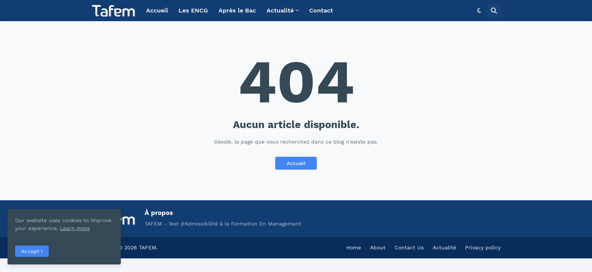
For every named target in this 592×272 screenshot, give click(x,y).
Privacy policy (483, 247)
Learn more (75, 228)
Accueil (296, 163)
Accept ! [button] (32, 251)
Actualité (444, 247)
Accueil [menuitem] (157, 10)
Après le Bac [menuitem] (237, 10)
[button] (479, 10)
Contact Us (409, 247)
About (377, 247)
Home (353, 247)
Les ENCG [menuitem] (193, 10)
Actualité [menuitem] (280, 10)
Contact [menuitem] (321, 10)
